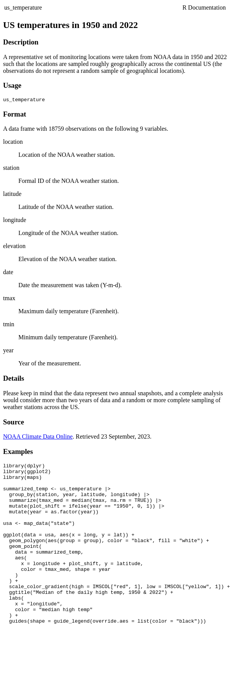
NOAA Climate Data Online (38, 437)
